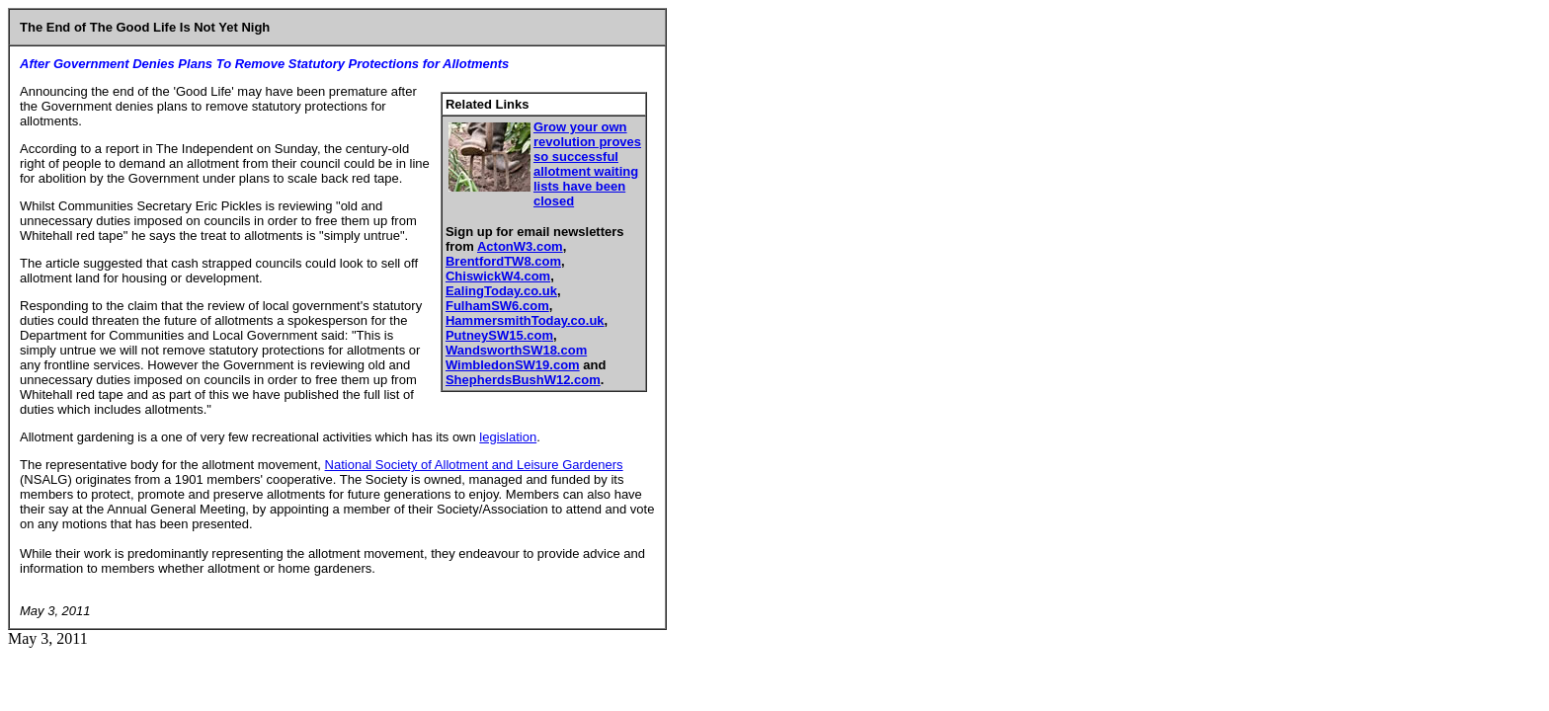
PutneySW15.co (494, 335)
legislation (507, 437)
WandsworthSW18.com (516, 350)
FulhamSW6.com (497, 305)
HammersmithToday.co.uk (525, 320)
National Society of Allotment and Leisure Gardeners (474, 464)
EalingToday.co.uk (501, 290)
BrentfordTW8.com (503, 261)
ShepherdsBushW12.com (523, 379)
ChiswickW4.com (498, 276)
